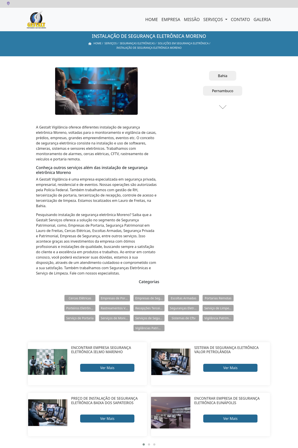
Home (151, 19)
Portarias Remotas (218, 298)
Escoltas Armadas (183, 298)
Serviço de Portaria (80, 318)
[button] (143, 444)
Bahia (222, 75)
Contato (240, 19)
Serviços (213, 19)
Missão (192, 19)
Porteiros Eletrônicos (80, 308)
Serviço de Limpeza (218, 308)
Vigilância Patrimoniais (219, 318)
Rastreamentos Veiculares (115, 308)
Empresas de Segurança (149, 298)
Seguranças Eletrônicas (184, 308)
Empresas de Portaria (115, 298)
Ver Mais (107, 367)
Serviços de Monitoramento (115, 318)
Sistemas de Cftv (183, 318)
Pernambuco (222, 90)
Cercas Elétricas (80, 298)
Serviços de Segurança (149, 318)
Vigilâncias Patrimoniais (149, 328)
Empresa (170, 19)
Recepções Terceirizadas (149, 308)
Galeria (262, 19)
